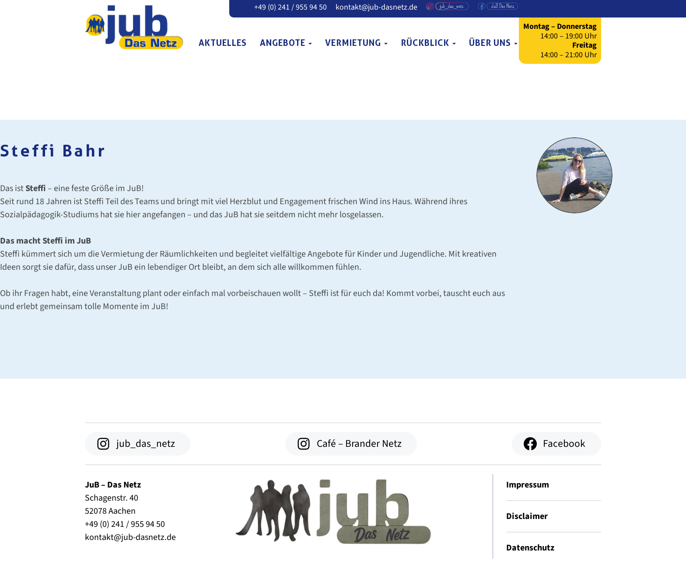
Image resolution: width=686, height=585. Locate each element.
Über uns (493, 43)
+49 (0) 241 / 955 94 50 (290, 7)
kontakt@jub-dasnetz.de (376, 7)
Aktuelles (223, 43)
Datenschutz (530, 548)
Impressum (527, 485)
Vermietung (356, 43)
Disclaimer (527, 516)
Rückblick (428, 43)
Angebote (286, 43)
